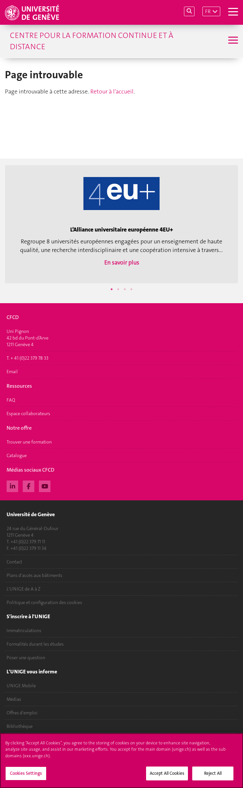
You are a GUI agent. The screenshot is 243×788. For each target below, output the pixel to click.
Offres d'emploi (22, 713)
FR (208, 11)
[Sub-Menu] (232, 41)
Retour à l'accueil (112, 91)
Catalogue (17, 455)
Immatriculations (24, 630)
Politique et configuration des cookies (44, 602)
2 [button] (118, 289)
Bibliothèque (20, 726)
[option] (121, 224)
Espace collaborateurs (28, 413)
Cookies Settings (26, 776)
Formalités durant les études (35, 644)
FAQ (11, 400)
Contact (14, 562)
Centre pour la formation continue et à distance (91, 41)
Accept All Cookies (167, 776)
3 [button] (125, 289)
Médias (14, 699)
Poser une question (26, 658)
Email (12, 372)
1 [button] (111, 289)
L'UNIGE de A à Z (24, 589)
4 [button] (131, 289)
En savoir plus (121, 263)
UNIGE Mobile (21, 686)
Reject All (213, 776)
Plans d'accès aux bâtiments (34, 575)
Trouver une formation (29, 442)
